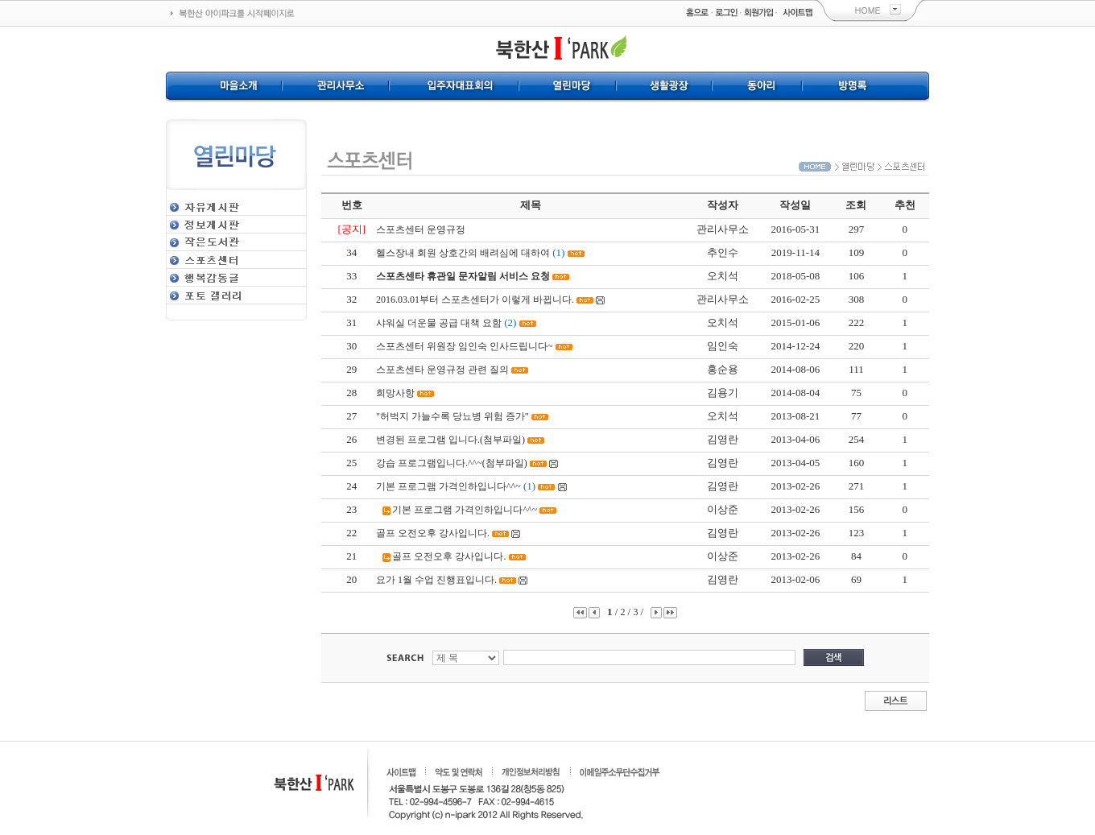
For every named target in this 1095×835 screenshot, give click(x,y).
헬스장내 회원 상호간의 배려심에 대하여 (463, 252)
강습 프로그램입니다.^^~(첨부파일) (451, 463)
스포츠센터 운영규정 (420, 229)
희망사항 (395, 393)
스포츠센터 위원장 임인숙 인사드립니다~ (464, 346)
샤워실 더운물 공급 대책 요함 (439, 323)
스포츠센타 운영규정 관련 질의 (442, 369)
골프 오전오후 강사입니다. (433, 533)
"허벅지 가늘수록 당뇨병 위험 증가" (452, 416)
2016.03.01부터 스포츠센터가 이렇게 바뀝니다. (475, 299)
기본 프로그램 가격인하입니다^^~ (448, 486)
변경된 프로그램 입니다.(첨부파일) (450, 439)
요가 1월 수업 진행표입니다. (436, 579)
